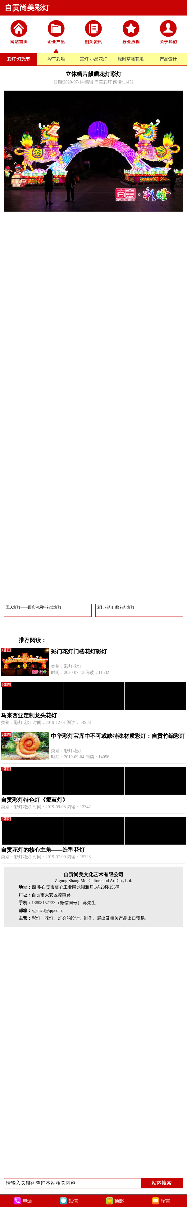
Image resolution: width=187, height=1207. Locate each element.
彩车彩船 (56, 59)
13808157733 (44, 902)
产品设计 (168, 59)
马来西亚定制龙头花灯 (29, 715)
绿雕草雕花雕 (131, 59)
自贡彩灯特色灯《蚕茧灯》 (34, 800)
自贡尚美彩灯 (27, 8)
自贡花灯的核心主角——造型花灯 (43, 850)
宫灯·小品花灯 (93, 59)
